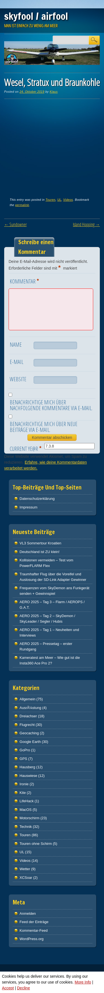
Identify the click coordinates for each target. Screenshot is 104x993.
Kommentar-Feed (34, 930)
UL (59, 199)
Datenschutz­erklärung (37, 498)
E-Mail (16, 362)
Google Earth (30, 742)
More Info (83, 982)
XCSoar (26, 877)
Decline (23, 988)
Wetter (25, 869)
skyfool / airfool (36, 16)
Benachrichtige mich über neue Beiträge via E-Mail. (43, 427)
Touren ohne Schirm (36, 844)
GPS (23, 759)
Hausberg (27, 767)
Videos (68, 199)
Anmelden (28, 913)
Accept (8, 988)
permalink (22, 205)
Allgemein (27, 699)
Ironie (24, 784)
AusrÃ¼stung (30, 708)
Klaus (54, 91)
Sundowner (15, 224)
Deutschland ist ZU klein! (40, 552)
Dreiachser (28, 716)
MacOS (26, 810)
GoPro (25, 750)
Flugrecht (27, 725)
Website (18, 379)
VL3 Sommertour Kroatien (40, 543)
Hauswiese (28, 776)
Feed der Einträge (34, 922)
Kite (23, 793)
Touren (50, 199)
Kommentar (25, 281)
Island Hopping (86, 224)
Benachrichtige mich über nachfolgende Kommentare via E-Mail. (51, 405)
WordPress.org (32, 939)
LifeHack (27, 801)
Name (16, 344)
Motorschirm (30, 818)
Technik (26, 827)
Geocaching (29, 733)
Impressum (28, 507)
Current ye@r (26, 448)
